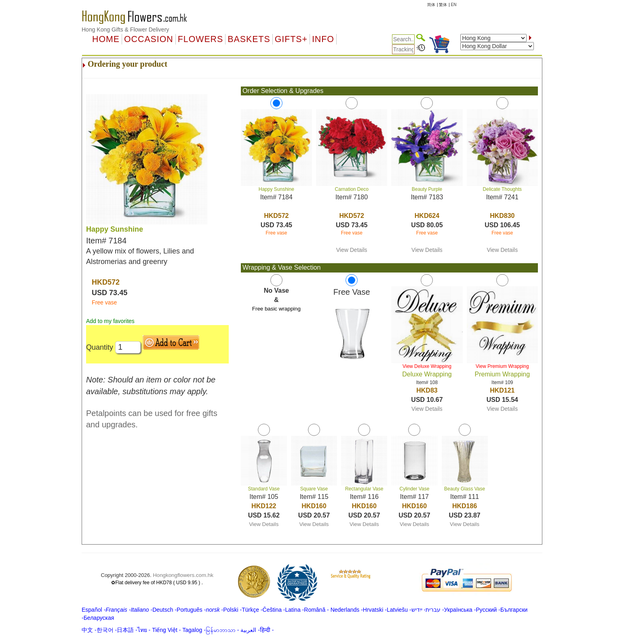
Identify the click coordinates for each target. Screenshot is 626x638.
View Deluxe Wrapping (427, 366)
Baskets (249, 39)
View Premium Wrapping (502, 366)
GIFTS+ (291, 39)
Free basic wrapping (276, 309)
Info (323, 39)
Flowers (200, 39)
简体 (431, 4)
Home (106, 39)
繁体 (443, 4)
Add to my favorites (110, 321)
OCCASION (148, 39)
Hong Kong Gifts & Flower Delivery (125, 29)
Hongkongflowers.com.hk (183, 575)
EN (454, 4)
